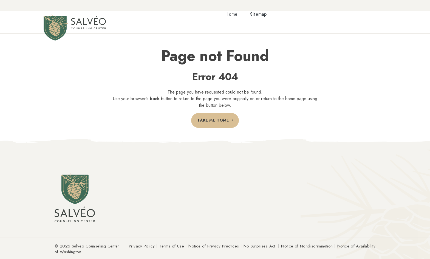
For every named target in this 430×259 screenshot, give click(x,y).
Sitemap (258, 14)
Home (231, 14)
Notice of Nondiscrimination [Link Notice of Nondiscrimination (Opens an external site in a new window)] (307, 246)
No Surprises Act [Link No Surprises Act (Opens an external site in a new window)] (259, 246)
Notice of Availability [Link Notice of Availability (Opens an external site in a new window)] (356, 246)
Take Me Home (213, 120)
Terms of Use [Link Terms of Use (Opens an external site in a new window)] (171, 246)
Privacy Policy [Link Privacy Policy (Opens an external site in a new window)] (142, 246)
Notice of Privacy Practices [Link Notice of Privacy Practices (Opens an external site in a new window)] (213, 246)
